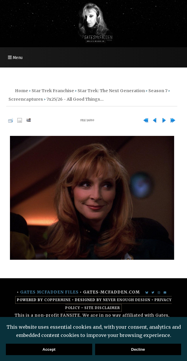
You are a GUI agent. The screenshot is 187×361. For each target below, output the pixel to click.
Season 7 (157, 90)
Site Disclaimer (102, 308)
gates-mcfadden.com (111, 292)
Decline (138, 349)
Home (21, 90)
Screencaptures (25, 99)
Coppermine (57, 300)
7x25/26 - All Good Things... (75, 99)
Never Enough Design (126, 300)
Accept (48, 349)
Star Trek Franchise (53, 90)
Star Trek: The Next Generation (111, 90)
